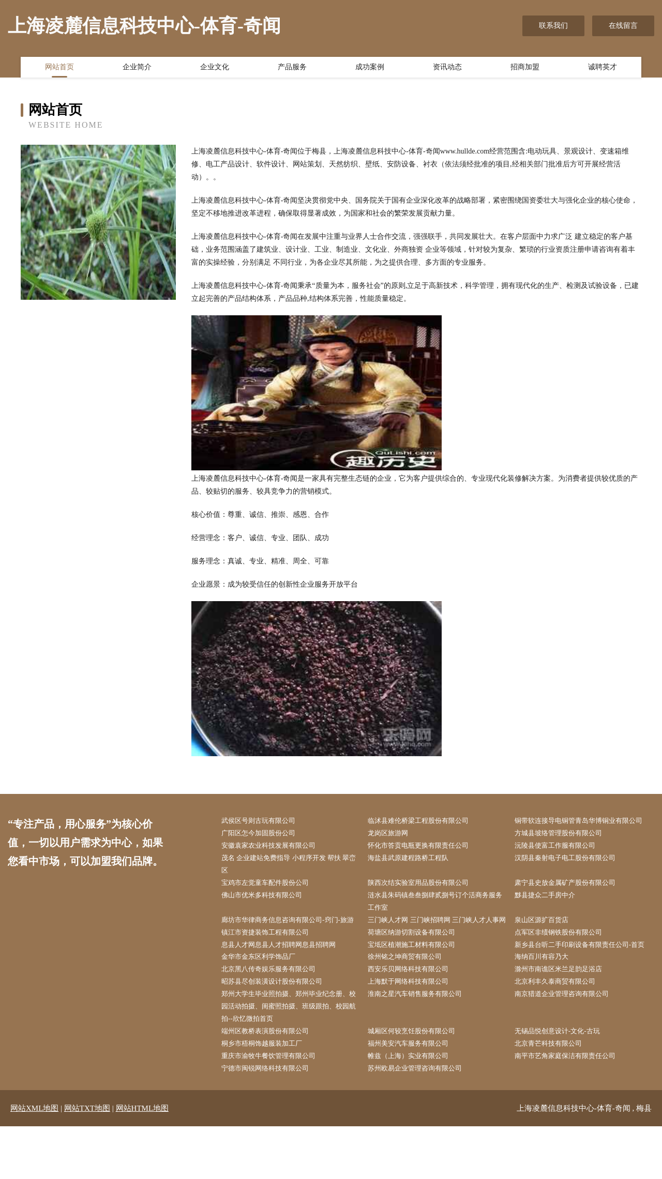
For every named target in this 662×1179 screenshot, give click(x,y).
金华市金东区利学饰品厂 (265, 1003)
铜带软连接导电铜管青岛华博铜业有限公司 (583, 827)
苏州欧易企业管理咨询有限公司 (422, 1120)
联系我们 (553, 25)
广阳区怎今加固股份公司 (265, 847)
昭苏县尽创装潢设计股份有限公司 (279, 1029)
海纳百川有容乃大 (547, 1003)
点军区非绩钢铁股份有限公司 (565, 964)
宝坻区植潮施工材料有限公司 (418, 977)
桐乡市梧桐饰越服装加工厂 (268, 1094)
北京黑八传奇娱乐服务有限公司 (275, 1016)
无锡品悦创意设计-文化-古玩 (564, 1081)
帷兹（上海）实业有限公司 (414, 1107)
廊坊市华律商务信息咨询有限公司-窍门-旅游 (292, 945)
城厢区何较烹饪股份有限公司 (418, 1081)
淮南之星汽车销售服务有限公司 (422, 1042)
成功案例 (369, 69)
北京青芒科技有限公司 (554, 1094)
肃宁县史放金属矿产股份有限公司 (572, 899)
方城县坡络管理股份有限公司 (565, 847)
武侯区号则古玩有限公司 (265, 821)
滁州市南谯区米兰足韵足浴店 (565, 1016)
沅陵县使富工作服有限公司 (561, 860)
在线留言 (623, 25)
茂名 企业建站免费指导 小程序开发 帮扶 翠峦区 (289, 879)
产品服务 (292, 69)
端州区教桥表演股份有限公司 (272, 1081)
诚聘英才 (602, 69)
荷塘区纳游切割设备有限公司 (418, 964)
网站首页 (59, 69)
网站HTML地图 (142, 1161)
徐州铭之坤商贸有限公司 (411, 1003)
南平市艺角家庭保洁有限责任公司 (572, 1107)
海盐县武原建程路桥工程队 (414, 873)
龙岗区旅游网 (393, 847)
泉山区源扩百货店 (547, 938)
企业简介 (137, 69)
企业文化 (214, 69)
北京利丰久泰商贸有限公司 (561, 1029)
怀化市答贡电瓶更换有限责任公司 (425, 860)
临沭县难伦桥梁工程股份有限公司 (425, 821)
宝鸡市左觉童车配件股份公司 (272, 899)
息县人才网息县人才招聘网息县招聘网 (286, 977)
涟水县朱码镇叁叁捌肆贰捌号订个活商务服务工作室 (436, 918)
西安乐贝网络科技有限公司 (414, 1016)
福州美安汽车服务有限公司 (414, 1094)
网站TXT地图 (87, 1161)
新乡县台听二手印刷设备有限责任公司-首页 (584, 983)
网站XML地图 (34, 1161)
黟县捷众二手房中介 (550, 912)
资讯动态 (447, 69)
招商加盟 (524, 69)
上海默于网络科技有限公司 (414, 1029)
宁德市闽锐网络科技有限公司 (272, 1120)
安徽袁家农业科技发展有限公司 (275, 860)
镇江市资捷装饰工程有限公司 (272, 964)
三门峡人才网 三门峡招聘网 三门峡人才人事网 (438, 945)
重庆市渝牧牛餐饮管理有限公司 (275, 1107)
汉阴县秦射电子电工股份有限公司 (572, 873)
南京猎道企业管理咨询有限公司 (569, 1042)
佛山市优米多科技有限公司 (268, 912)
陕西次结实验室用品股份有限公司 (425, 899)
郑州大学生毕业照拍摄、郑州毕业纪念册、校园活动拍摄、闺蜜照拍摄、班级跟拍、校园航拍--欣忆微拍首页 (290, 1055)
